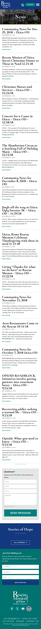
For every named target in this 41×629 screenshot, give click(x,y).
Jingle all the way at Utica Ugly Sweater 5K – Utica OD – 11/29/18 (19, 210)
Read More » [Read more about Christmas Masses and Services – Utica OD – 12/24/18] (6, 108)
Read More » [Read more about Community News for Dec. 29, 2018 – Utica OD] (6, 49)
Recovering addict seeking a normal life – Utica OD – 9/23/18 (20, 412)
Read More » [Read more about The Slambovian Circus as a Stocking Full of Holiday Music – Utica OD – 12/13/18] (6, 170)
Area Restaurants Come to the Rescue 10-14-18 (20, 324)
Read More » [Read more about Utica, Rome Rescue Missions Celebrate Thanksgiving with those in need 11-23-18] (6, 259)
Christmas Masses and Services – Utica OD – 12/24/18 (17, 90)
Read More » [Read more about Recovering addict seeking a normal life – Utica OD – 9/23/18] (6, 430)
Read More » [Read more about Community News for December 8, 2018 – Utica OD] (6, 199)
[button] (37, 4)
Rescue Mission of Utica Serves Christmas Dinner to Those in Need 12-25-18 (20, 60)
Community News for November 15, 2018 (16, 298)
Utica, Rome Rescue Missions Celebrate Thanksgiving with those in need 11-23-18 (20, 239)
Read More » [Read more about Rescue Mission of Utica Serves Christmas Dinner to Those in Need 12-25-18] (6, 79)
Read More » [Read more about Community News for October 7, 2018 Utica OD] (6, 368)
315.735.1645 (15, 475)
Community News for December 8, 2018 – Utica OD (19, 181)
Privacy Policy (34, 624)
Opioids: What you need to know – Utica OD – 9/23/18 (20, 441)
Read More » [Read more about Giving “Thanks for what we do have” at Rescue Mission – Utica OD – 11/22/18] (6, 289)
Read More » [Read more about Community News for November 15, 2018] (6, 315)
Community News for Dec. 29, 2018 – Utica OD (20, 30)
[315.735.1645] (23, 5)
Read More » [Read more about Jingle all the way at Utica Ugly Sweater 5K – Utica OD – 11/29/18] (6, 226)
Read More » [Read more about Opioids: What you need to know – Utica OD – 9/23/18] (6, 460)
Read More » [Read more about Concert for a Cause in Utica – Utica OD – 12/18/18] (6, 137)
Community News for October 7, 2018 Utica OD (19, 351)
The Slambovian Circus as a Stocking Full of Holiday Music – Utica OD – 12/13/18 (20, 150)
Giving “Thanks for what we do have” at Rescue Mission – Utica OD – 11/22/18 (19, 271)
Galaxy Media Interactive (22, 625)
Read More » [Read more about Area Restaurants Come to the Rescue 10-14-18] (6, 341)
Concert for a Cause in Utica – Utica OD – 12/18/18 (17, 119)
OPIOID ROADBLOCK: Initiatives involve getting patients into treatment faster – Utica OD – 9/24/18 (19, 382)
